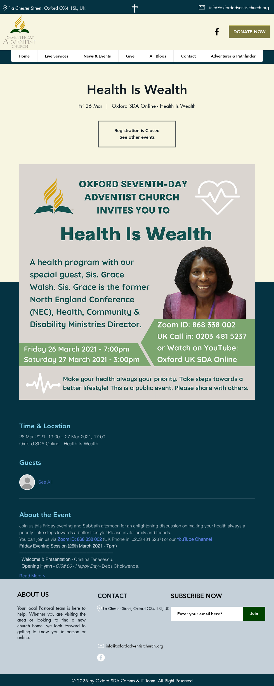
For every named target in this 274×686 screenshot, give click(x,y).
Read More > (32, 576)
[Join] (254, 614)
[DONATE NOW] (249, 31)
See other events (137, 137)
